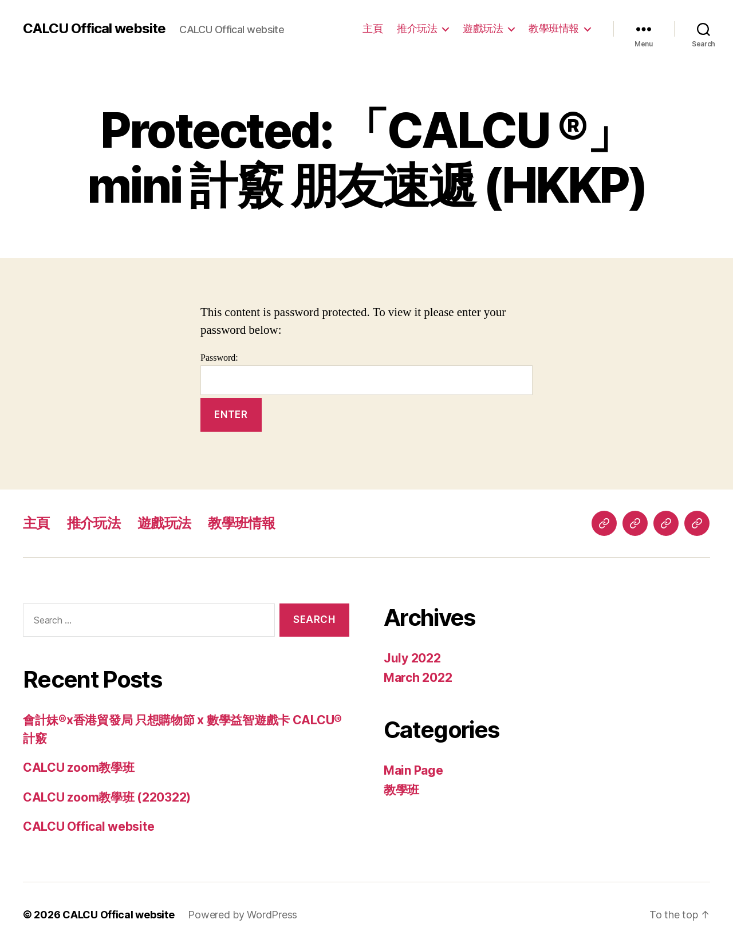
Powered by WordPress (242, 915)
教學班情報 (554, 28)
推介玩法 (417, 28)
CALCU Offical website (94, 28)
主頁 (372, 28)
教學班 (401, 790)
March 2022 (418, 677)
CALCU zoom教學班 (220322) (107, 797)
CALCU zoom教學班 (79, 767)
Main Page (413, 770)
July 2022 (412, 658)
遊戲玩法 (483, 28)
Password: (366, 373)
